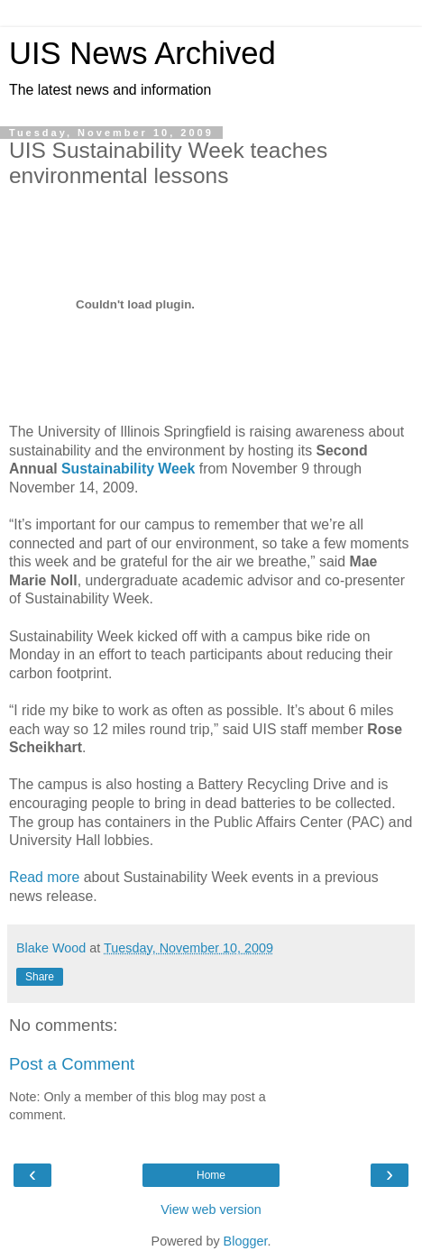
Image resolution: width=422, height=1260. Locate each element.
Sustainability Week (128, 468)
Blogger (246, 1241)
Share (39, 976)
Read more (44, 877)
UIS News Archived (142, 53)
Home (211, 1175)
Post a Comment (71, 1063)
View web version (211, 1209)
